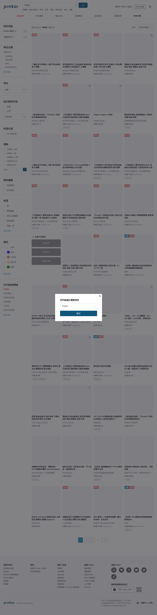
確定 (78, 313)
